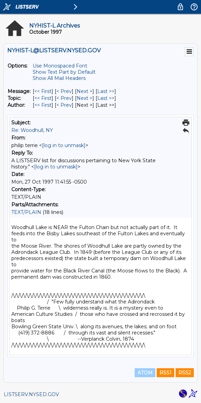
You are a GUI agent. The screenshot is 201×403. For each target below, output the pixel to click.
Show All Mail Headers (59, 78)
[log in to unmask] (64, 145)
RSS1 (165, 373)
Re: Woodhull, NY (32, 130)
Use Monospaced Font (60, 66)
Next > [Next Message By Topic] (84, 98)
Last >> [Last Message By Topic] (105, 98)
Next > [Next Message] (84, 91)
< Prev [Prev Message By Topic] (64, 98)
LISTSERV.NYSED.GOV (31, 394)
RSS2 (184, 373)
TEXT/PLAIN (26, 212)
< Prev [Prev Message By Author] (64, 105)
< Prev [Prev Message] (64, 91)
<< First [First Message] (43, 91)
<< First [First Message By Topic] (43, 98)
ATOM (145, 373)
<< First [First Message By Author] (43, 105)
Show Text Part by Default (64, 72)
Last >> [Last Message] (105, 91)
